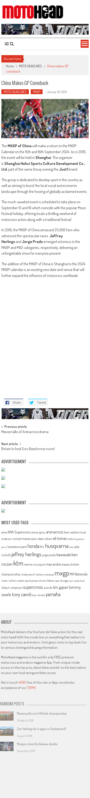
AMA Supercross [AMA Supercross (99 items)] (19, 653)
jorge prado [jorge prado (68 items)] (49, 677)
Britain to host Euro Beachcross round (28, 571)
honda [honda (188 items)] (33, 668)
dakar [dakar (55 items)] (34, 660)
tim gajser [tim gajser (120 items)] (60, 709)
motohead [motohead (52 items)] (49, 696)
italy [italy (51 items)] (71, 669)
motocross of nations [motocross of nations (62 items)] (32, 696)
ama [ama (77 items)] (4, 654)
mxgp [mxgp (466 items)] (62, 695)
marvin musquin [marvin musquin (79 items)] (34, 686)
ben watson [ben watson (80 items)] (72, 654)
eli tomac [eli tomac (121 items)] (60, 660)
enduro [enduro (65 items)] (72, 660)
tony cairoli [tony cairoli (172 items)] (21, 716)
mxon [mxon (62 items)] (4, 702)
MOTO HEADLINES (30, 66)
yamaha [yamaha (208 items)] (53, 716)
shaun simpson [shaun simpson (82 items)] (11, 709)
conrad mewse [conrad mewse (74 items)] (21, 660)
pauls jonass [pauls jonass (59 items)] (31, 702)
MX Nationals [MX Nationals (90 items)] (78, 696)
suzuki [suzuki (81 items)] (48, 709)
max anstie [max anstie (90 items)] (53, 686)
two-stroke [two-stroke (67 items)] (38, 717)
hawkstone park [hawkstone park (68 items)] (17, 669)
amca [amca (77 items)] (34, 654)
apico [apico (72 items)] (42, 654)
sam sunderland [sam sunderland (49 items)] (77, 702)
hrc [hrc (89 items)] (42, 668)
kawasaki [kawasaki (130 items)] (64, 676)
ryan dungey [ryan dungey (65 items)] (61, 702)
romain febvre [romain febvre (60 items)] (46, 702)
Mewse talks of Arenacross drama (25, 554)
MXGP (36, 92)
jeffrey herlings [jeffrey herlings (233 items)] (26, 675)
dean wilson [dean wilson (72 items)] (45, 660)
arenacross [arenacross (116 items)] (54, 653)
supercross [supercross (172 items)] (33, 709)
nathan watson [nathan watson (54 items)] (16, 702)
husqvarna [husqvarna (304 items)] (56, 667)
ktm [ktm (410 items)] (18, 685)
